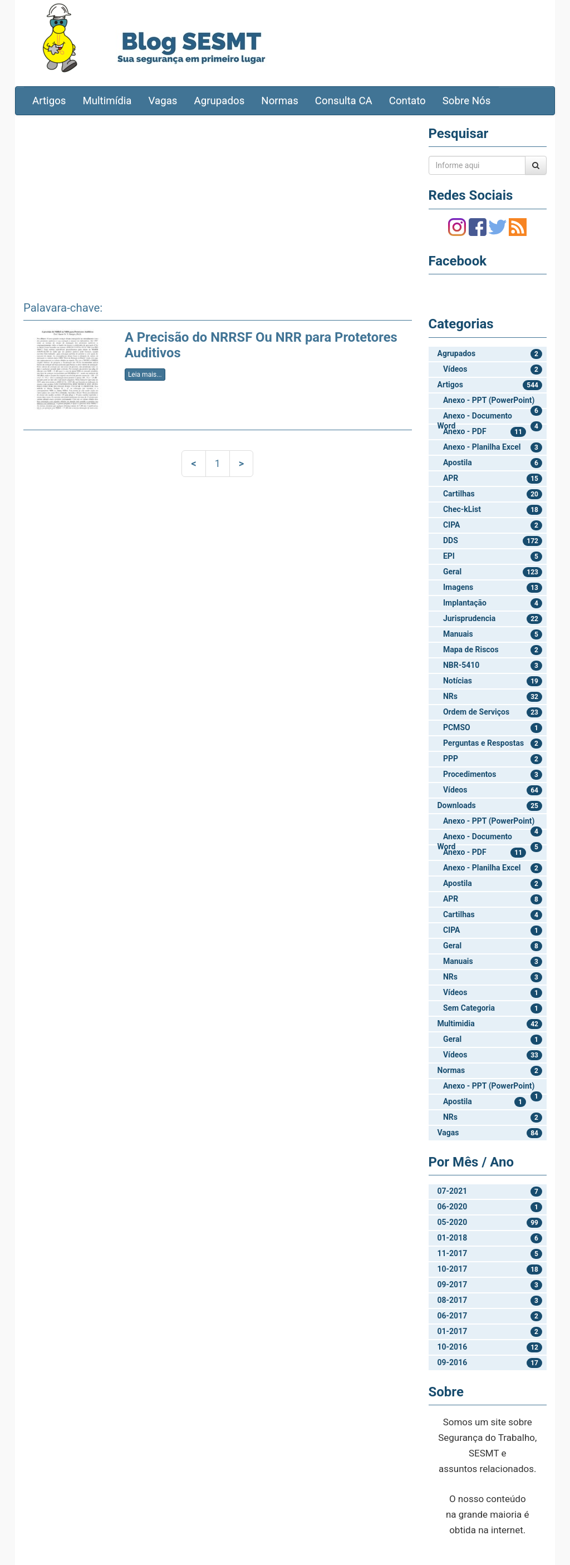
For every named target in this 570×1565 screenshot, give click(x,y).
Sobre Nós (467, 101)
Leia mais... (145, 374)
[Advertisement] (217, 204)
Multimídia (106, 101)
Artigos (49, 101)
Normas (279, 101)
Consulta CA (343, 101)
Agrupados (219, 101)
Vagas (163, 101)
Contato (407, 101)
